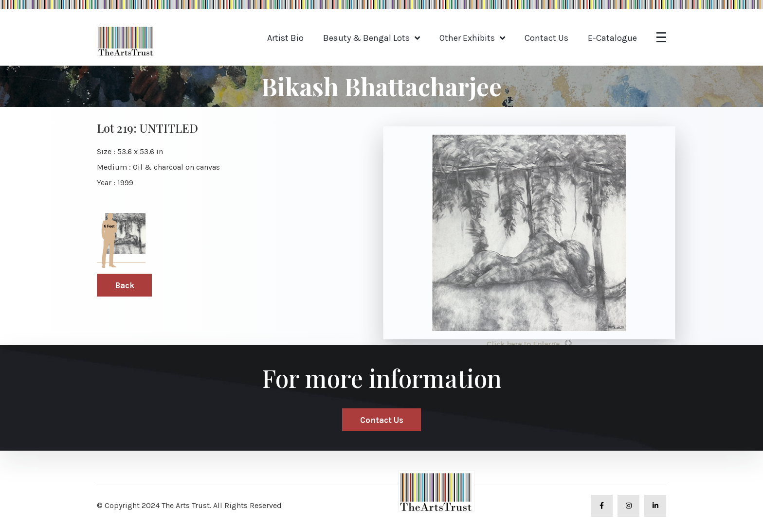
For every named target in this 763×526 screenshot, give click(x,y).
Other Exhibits (467, 38)
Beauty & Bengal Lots (366, 38)
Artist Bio (285, 38)
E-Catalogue (612, 38)
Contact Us (546, 38)
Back (124, 285)
